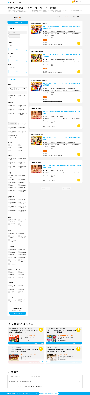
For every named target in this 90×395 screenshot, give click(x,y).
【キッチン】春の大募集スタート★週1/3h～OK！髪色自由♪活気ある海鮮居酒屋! (62, 27)
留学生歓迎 (22, 257)
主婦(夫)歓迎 (23, 254)
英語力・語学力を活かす (13, 220)
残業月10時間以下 (23, 167)
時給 (11, 89)
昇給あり (22, 182)
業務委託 (22, 292)
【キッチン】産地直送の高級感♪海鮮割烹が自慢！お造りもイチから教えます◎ (61, 112)
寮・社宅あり (13, 182)
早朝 (11, 145)
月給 (23, 89)
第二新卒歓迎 (13, 264)
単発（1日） (13, 105)
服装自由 (12, 274)
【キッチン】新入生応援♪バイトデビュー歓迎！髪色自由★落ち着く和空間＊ (61, 55)
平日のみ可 (22, 127)
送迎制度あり (23, 179)
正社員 (21, 285)
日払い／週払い (23, 96)
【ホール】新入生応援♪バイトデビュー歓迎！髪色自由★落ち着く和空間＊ (61, 138)
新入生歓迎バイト (23, 300)
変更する (18, 49)
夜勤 (21, 150)
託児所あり (12, 190)
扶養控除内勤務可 (13, 159)
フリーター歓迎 (13, 260)
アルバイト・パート (13, 286)
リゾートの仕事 (13, 167)
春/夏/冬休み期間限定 (23, 114)
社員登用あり (23, 187)
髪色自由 (12, 272)
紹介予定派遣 (13, 292)
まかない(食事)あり (13, 176)
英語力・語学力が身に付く (23, 236)
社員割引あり (23, 185)
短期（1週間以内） (23, 106)
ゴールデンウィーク (13, 300)
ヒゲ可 (21, 277)
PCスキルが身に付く (13, 241)
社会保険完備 (13, 187)
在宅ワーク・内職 (23, 163)
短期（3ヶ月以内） (23, 110)
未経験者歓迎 (13, 249)
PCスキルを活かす (23, 220)
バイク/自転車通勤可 (13, 236)
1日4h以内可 (23, 158)
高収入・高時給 (13, 96)
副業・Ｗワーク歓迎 (23, 260)
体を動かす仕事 (13, 163)
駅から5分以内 (13, 233)
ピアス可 (22, 274)
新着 (70, 16)
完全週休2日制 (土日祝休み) (13, 136)
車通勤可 (22, 233)
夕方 (21, 147)
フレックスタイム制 (23, 132)
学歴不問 (12, 254)
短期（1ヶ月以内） (13, 110)
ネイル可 (12, 277)
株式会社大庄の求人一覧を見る (49, 126)
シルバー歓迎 (13, 257)
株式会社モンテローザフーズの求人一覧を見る (52, 44)
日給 (17, 89)
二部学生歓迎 (23, 252)
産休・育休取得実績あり (23, 191)
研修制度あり (23, 175)
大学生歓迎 (12, 252)
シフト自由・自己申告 (13, 132)
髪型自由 (22, 272)
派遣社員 (22, 289)
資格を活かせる (23, 224)
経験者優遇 (12, 224)
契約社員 (12, 289)
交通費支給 (12, 179)
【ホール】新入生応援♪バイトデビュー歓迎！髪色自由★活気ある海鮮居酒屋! (61, 84)
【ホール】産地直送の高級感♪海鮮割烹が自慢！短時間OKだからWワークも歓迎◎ (62, 166)
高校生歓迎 (22, 249)
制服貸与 (12, 185)
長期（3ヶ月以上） (13, 114)
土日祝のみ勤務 (13, 128)
